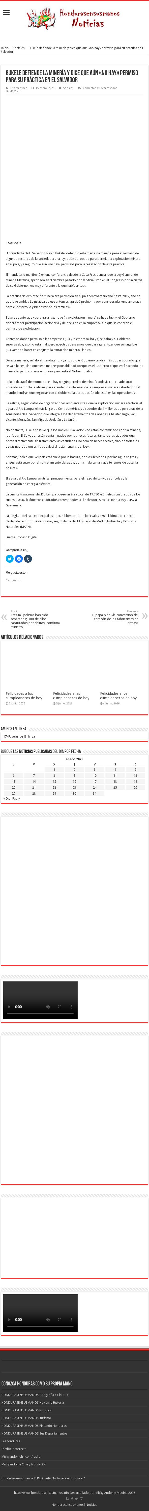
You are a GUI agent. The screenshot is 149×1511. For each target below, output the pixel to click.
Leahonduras (10, 1441)
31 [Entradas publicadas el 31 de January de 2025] (94, 793)
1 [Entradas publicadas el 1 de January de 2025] (54, 769)
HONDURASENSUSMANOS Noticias (26, 1410)
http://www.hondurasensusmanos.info (41, 1493)
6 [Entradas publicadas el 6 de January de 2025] (13, 775)
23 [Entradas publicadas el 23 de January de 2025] (74, 787)
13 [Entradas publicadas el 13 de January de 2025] (13, 781)
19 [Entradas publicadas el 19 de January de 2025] (135, 781)
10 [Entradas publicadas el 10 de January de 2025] (94, 775)
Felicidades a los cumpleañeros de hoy (24, 695)
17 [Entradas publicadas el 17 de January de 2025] (94, 781)
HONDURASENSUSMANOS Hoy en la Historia (32, 1402)
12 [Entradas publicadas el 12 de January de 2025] (135, 775)
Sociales (19, 48)
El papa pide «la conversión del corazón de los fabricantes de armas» (113, 617)
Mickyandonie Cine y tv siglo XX (23, 1464)
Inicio (5, 48)
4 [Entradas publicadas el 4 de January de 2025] (115, 769)
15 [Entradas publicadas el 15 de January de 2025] (54, 781)
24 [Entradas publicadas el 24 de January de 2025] (94, 787)
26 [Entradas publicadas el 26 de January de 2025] (135, 787)
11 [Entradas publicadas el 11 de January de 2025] (115, 775)
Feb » (16, 798)
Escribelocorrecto (14, 1449)
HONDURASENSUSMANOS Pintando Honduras (34, 1426)
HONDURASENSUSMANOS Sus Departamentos (34, 1433)
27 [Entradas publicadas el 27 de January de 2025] (13, 793)
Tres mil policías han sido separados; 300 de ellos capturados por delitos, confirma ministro (36, 619)
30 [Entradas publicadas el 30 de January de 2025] (74, 793)
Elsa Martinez (18, 88)
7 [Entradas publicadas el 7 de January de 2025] (34, 775)
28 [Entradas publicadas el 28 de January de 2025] (34, 793)
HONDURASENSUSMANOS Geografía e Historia (34, 1395)
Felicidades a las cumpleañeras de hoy (71, 695)
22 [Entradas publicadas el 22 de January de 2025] (54, 787)
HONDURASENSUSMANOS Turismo (26, 1418)
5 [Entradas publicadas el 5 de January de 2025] (135, 769)
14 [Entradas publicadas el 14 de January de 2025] (34, 781)
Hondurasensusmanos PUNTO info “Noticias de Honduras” (43, 1478)
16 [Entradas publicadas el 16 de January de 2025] (74, 781)
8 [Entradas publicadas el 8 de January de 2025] (54, 775)
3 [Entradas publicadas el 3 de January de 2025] (95, 769)
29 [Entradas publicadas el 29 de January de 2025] (54, 793)
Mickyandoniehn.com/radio (20, 1456)
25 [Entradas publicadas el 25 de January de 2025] (115, 787)
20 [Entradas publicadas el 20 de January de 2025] (13, 787)
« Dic (6, 798)
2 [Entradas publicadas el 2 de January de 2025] (74, 769)
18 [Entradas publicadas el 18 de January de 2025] (115, 781)
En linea (19, 736)
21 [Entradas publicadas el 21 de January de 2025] (34, 787)
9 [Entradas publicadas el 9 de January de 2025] (74, 775)
